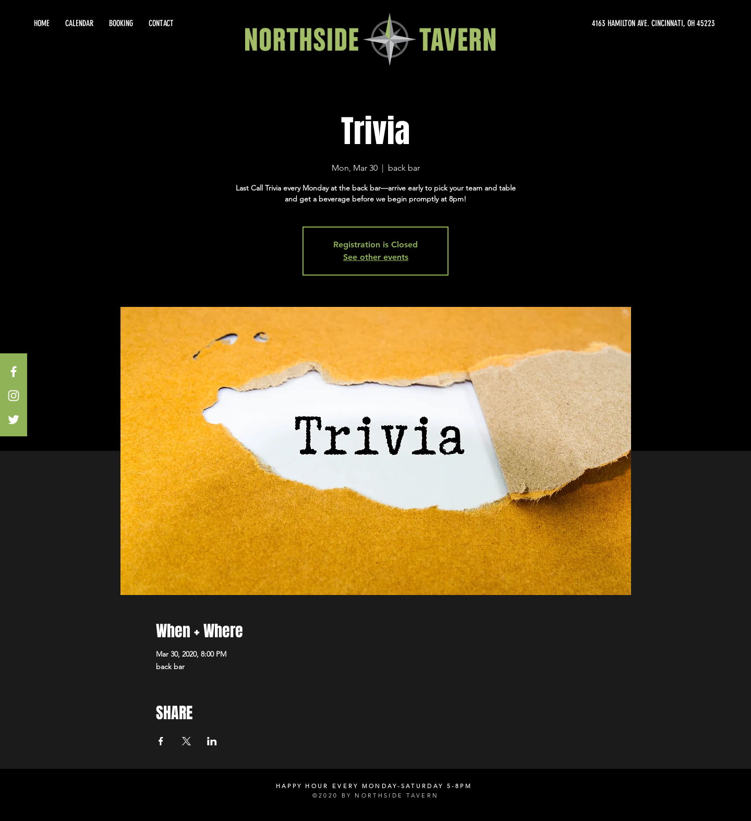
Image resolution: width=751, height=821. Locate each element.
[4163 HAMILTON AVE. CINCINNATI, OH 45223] (620, 23)
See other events (375, 257)
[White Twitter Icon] (13, 419)
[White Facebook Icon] (13, 371)
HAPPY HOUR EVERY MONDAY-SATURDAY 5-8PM (374, 786)
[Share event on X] (186, 741)
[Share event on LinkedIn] (212, 741)
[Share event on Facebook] (161, 741)
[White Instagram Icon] (13, 395)
